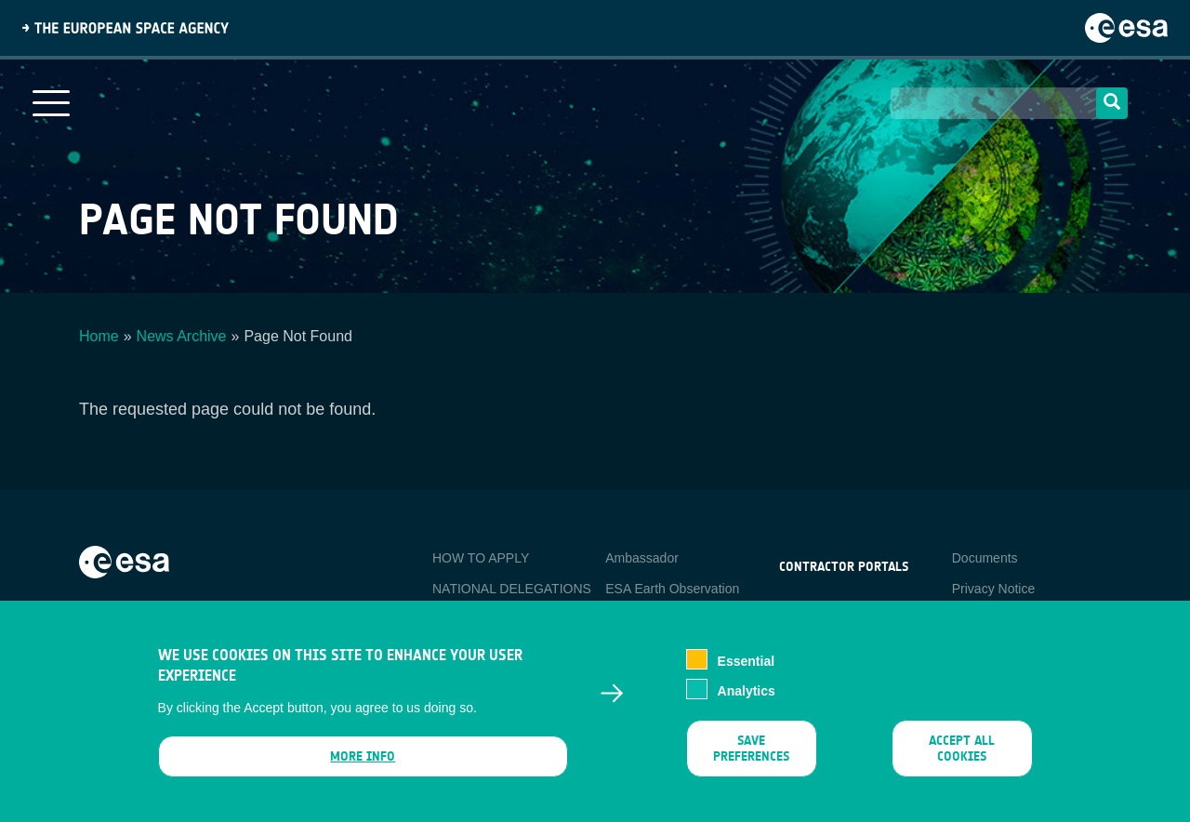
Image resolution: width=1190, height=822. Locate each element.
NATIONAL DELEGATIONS (511, 588)
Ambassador (642, 557)
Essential (746, 675)
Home (99, 336)
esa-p (795, 610)
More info (362, 770)
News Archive (182, 336)
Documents (985, 557)
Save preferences (751, 762)
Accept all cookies (962, 762)
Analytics (746, 704)
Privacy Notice (993, 588)
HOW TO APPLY (480, 557)
